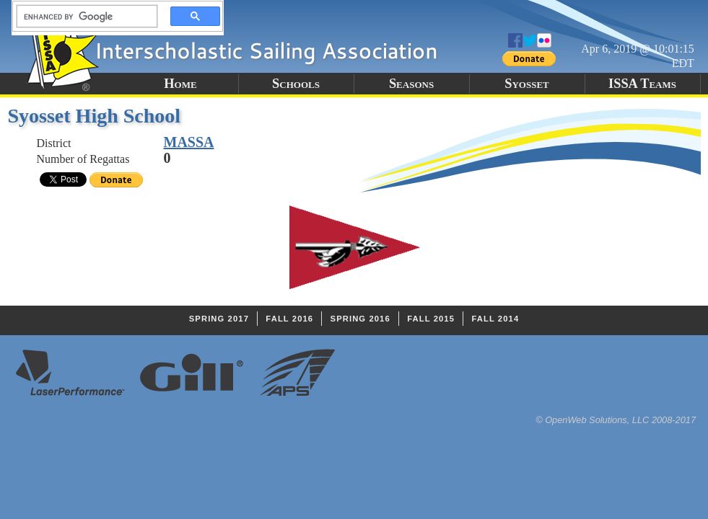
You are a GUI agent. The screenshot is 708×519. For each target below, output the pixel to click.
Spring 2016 (360, 318)
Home (180, 83)
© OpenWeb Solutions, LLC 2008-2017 (616, 419)
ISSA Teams (642, 83)
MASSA (189, 142)
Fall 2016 (289, 318)
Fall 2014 (495, 318)
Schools (296, 83)
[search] (83, 16)
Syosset (526, 83)
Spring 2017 (219, 318)
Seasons (411, 83)
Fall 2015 (431, 318)
